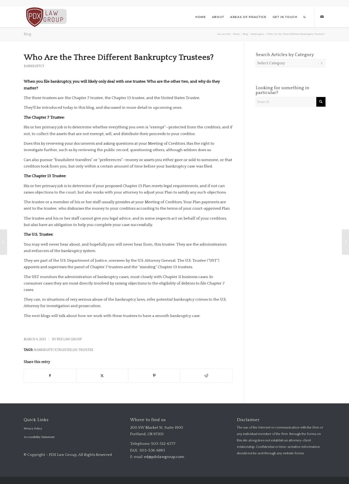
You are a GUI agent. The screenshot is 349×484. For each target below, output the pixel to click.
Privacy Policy (33, 428)
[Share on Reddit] (206, 375)
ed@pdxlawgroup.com (164, 457)
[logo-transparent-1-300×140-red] (46, 17)
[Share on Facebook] (50, 375)
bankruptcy (34, 66)
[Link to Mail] (322, 16)
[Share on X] (102, 375)
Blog (27, 34)
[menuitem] (200, 17)
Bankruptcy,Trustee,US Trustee (63, 350)
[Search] (304, 17)
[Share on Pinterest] (154, 375)
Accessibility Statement (39, 437)
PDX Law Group (69, 339)
